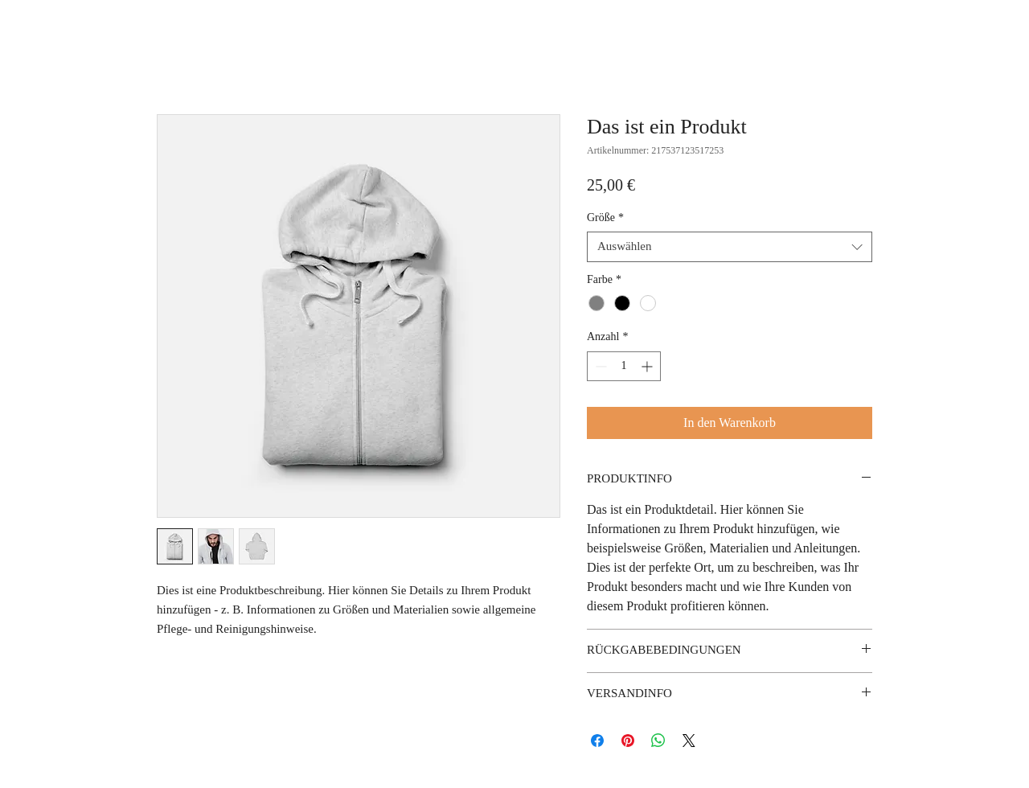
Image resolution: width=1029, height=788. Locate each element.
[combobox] (729, 247)
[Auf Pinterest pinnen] (627, 740)
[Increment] (648, 366)
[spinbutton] (623, 366)
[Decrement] (599, 366)
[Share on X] (689, 740)
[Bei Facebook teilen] (597, 740)
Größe (605, 217)
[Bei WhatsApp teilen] (658, 740)
